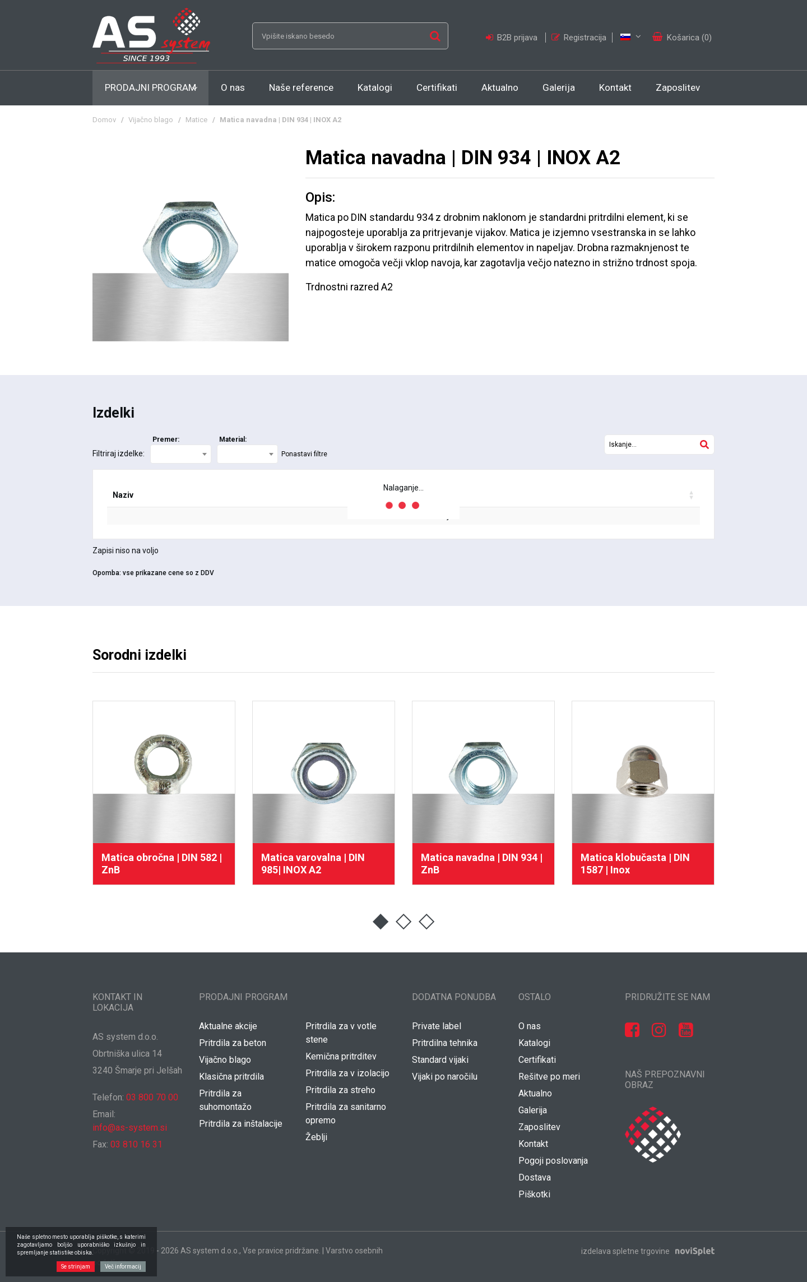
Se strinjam (75, 1267)
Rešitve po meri (549, 1076)
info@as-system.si (129, 1127)
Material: (233, 439)
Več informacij (123, 1267)
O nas (233, 87)
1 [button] (381, 922)
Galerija (558, 87)
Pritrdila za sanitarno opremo (345, 1113)
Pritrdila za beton (232, 1043)
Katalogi (375, 87)
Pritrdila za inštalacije (240, 1123)
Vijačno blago (150, 119)
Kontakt (615, 87)
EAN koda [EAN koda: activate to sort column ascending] (254, 494)
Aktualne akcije (228, 1026)
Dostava (534, 1177)
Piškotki (534, 1194)
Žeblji (316, 1137)
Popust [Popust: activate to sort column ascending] (480, 494)
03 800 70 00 (152, 1097)
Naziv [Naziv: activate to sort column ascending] (123, 494)
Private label (436, 1026)
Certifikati (436, 87)
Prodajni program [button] (150, 87)
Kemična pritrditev (341, 1056)
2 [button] (404, 922)
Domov (104, 119)
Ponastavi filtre (304, 454)
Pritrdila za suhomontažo (225, 1100)
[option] (163, 793)
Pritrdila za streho (340, 1090)
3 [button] (427, 922)
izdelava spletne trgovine (625, 1250)
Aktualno (499, 87)
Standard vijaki (440, 1059)
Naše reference (301, 87)
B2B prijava (513, 38)
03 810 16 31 (136, 1144)
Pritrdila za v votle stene (341, 1033)
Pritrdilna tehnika (444, 1043)
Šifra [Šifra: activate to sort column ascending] (185, 494)
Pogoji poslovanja (553, 1160)
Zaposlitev (678, 87)
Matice (196, 119)
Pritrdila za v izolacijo (347, 1073)
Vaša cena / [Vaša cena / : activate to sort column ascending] (561, 494)
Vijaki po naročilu (444, 1076)
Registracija (578, 38)
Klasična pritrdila (231, 1076)
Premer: (165, 439)
